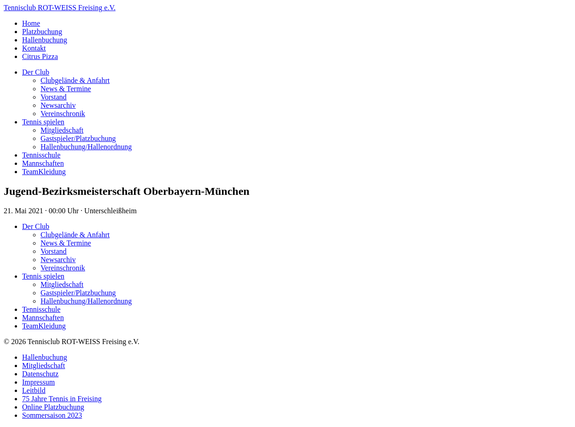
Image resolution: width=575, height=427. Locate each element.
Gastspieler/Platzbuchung (78, 138)
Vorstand (54, 97)
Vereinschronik (63, 113)
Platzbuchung (42, 31)
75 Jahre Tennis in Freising (62, 399)
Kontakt (34, 48)
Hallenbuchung (44, 40)
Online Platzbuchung (53, 407)
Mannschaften (43, 163)
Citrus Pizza (40, 56)
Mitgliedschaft (62, 130)
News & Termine (66, 89)
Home (31, 23)
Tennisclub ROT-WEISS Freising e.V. (60, 8)
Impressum (38, 382)
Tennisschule (41, 155)
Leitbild (34, 390)
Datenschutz (40, 374)
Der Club (35, 72)
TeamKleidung (44, 171)
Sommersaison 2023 (52, 415)
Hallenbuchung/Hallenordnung (86, 147)
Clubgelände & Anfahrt (75, 80)
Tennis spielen (43, 122)
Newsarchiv (58, 105)
